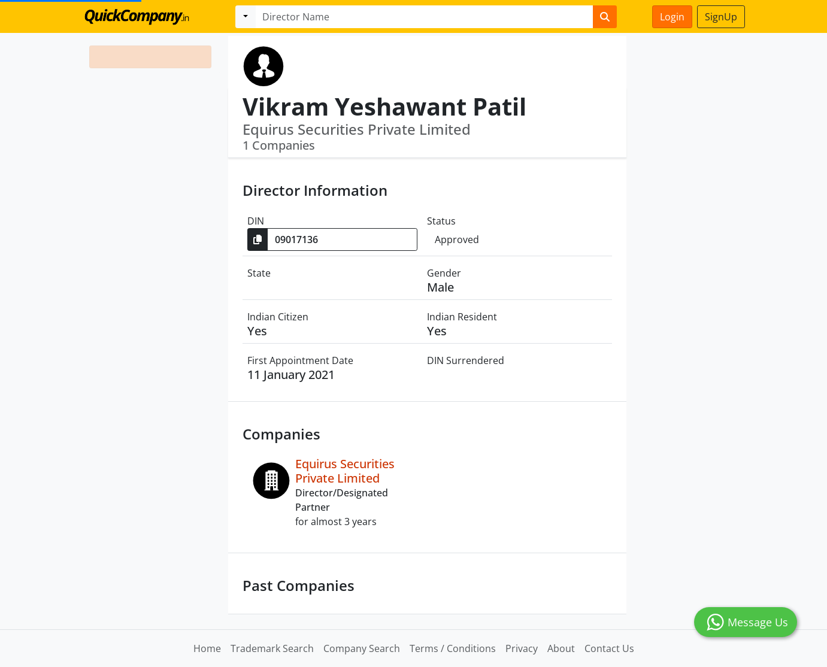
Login (672, 16)
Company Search (361, 648)
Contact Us (609, 648)
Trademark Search (272, 648)
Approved (457, 239)
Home (207, 648)
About (561, 648)
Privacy (521, 648)
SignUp (721, 16)
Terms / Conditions (453, 648)
